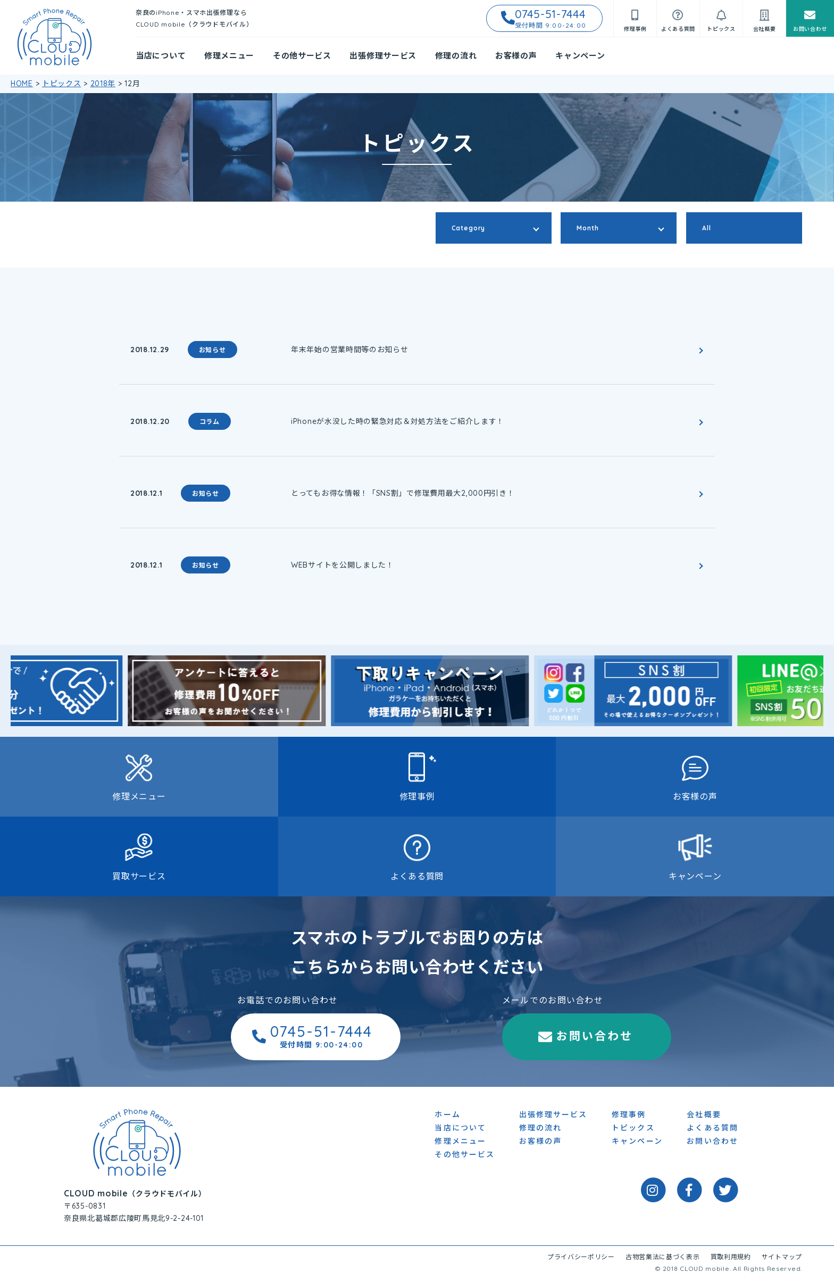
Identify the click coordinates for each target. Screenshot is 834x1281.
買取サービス (138, 876)
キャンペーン (580, 56)
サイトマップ (782, 1258)
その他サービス (302, 56)
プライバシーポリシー (581, 1258)
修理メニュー (229, 56)
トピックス (633, 1129)
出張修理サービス (382, 56)
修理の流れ (456, 56)
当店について (161, 56)
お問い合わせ (524, 1037)
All (706, 228)
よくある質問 (417, 876)
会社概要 (704, 1115)
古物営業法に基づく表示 (663, 1258)
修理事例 (417, 796)
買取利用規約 (731, 1258)
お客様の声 (516, 56)
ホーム (447, 1115)
